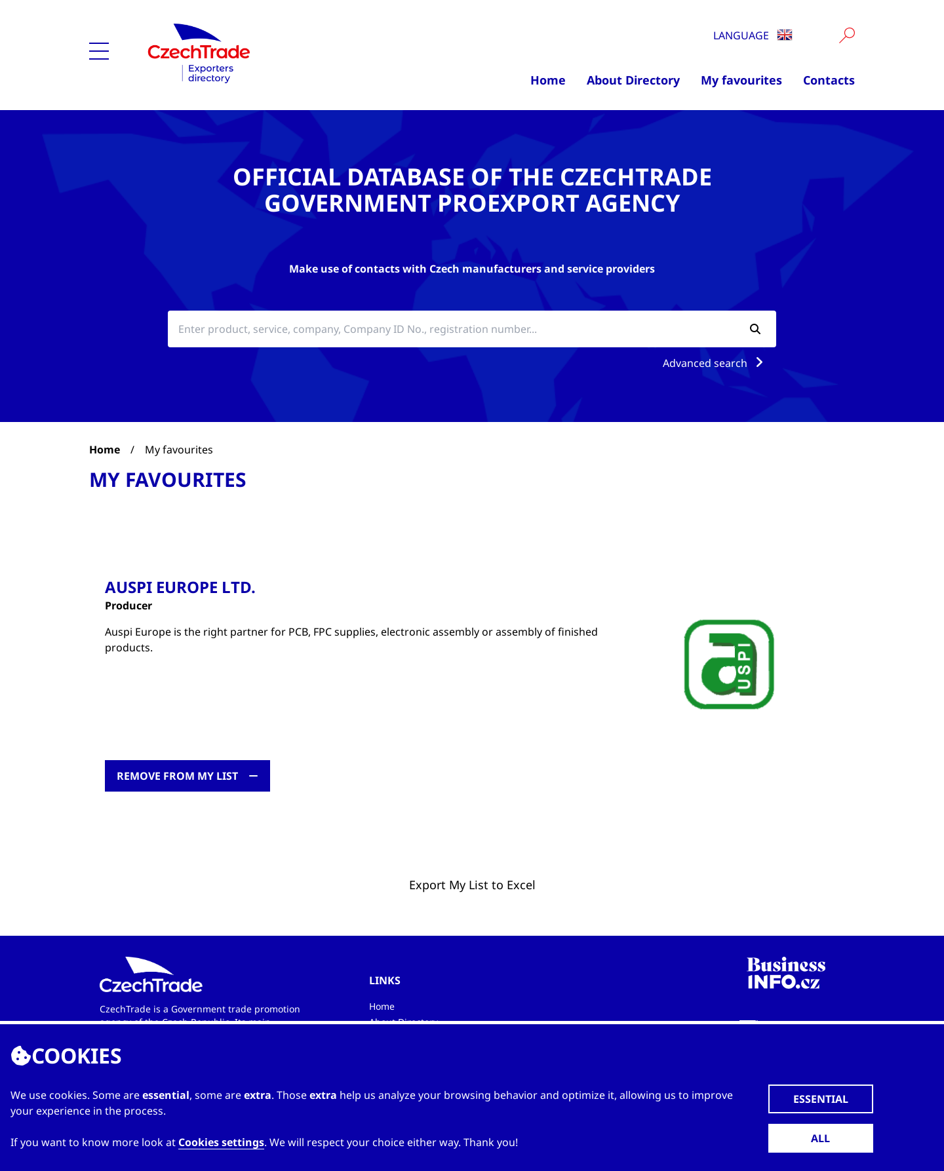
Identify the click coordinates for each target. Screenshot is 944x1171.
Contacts (829, 80)
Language (753, 35)
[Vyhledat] (847, 35)
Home (548, 80)
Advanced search (715, 363)
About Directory (633, 80)
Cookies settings (221, 1142)
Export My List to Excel (472, 885)
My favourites (741, 80)
